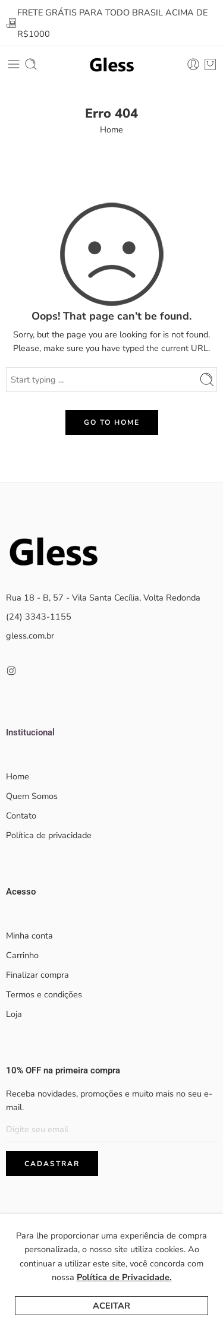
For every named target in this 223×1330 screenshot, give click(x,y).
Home (111, 129)
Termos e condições (44, 994)
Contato (21, 816)
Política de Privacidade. (124, 1277)
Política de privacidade (49, 835)
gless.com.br (30, 636)
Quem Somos (32, 796)
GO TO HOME (112, 422)
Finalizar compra (37, 975)
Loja (14, 1014)
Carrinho (22, 955)
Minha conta (29, 936)
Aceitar (111, 1306)
